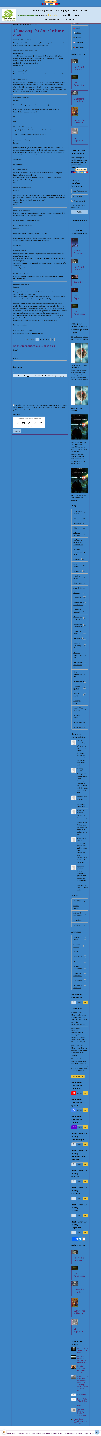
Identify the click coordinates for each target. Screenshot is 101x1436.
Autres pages (63, 10)
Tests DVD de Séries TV (79, 709)
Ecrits (49, 10)
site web (20, 40)
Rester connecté (79, 201)
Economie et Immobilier (79, 986)
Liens (75, 10)
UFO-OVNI (79, 901)
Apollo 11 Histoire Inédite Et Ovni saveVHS (82, 1412)
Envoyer (17, 431)
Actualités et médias (79, 938)
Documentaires (80, 681)
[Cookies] (4, 1432)
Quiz (77, 15)
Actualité (79, 559)
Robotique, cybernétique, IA (79, 645)
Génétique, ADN (79, 702)
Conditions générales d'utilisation (28, 1433)
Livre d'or (53, 15)
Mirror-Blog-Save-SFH (56, 19)
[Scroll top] (97, 1432)
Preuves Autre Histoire (79, 512)
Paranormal (79, 523)
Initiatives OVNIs (79, 577)
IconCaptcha (28, 426)
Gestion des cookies (91, 1433)
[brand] (13, 15)
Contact (84, 10)
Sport (79, 961)
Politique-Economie (79, 534)
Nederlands (78, 42)
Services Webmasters (79, 967)
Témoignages (79, 727)
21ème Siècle (79, 638)
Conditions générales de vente (52, 1433)
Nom (15, 350)
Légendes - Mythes (79, 716)
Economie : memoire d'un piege (79, 552)
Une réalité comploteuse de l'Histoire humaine (79, 100)
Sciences (79, 518)
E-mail (15, 358)
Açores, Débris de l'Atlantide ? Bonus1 (82, 1350)
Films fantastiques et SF (79, 674)
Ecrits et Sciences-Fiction (78, 252)
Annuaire (42, 15)
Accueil (35, 10)
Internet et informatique (79, 974)
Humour (79, 593)
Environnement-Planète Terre (80, 603)
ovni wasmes (81, 1395)
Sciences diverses (79, 907)
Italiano (77, 33)
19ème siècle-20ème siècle (79, 625)
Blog (42, 10)
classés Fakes (79, 583)
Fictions (79, 528)
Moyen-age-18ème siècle (79, 618)
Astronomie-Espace (79, 632)
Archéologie (79, 588)
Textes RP (78, 282)
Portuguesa (78, 47)
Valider (79, 212)
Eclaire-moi (81, 838)
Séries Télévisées (79, 565)
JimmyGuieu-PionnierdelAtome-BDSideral (81, 1421)
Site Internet (17, 367)
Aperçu (61, 376)
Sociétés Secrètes (79, 695)
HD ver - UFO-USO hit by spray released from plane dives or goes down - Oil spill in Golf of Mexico (82, 1383)
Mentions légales (9, 1433)
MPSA (71, 19)
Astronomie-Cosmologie (79, 914)
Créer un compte (75, 205)
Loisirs (79, 952)
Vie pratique (79, 956)
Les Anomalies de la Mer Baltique (79, 83)
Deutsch (77, 38)
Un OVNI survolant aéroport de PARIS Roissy (82, 1359)
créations (79, 925)
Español (77, 28)
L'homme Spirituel (79, 687)
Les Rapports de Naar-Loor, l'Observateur (79, 297)
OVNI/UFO (79, 571)
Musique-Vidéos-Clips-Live (79, 655)
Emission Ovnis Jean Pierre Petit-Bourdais (81, 1369)
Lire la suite (81, 807)
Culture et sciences (79, 945)
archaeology (79, 722)
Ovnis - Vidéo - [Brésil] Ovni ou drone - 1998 (82, 1402)
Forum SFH (65, 15)
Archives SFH (79, 597)
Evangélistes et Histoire (79, 121)
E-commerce (79, 980)
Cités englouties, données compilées (79, 139)
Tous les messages (78, 1076)
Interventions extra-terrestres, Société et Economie (79, 68)
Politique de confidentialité (73, 1433)
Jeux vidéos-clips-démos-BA (79, 664)
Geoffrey (80, 769)
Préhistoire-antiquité (79, 611)
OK (85, 1002)
